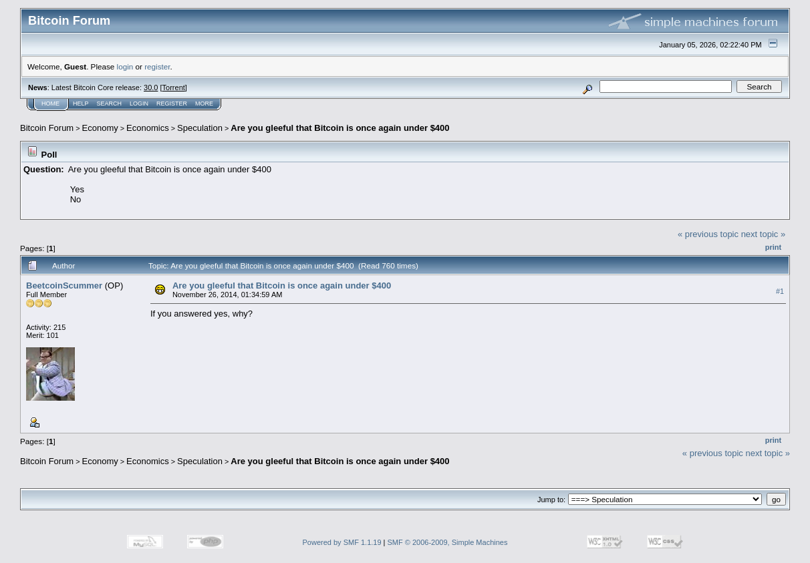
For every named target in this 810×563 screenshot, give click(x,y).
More (204, 103)
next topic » (763, 234)
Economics (147, 128)
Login (139, 103)
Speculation (200, 128)
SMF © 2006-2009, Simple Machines (448, 542)
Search (109, 103)
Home (50, 103)
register (157, 66)
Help (81, 103)
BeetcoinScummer (64, 285)
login (125, 66)
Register (171, 103)
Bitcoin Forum (47, 128)
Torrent (173, 87)
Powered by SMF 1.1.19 (342, 542)
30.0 (151, 87)
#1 (780, 291)
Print (773, 247)
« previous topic (708, 234)
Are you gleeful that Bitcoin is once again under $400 (340, 128)
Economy (100, 128)
